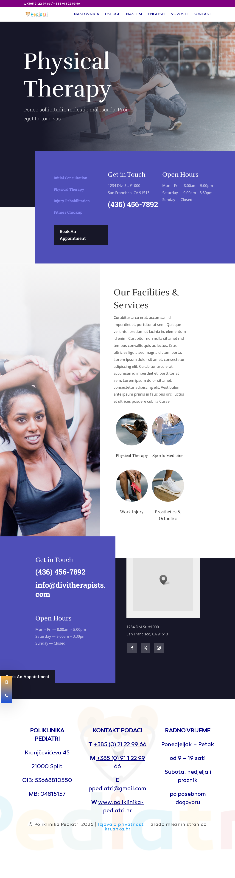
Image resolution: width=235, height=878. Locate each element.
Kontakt (202, 15)
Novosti (179, 15)
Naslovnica (86, 15)
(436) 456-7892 (133, 204)
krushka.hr (118, 829)
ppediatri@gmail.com (117, 789)
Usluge (112, 15)
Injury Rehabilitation (72, 199)
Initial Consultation (70, 176)
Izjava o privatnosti (121, 824)
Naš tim (134, 15)
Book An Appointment (73, 235)
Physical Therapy (69, 188)
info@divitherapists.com (68, 589)
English (156, 15)
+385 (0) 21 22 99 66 (120, 745)
